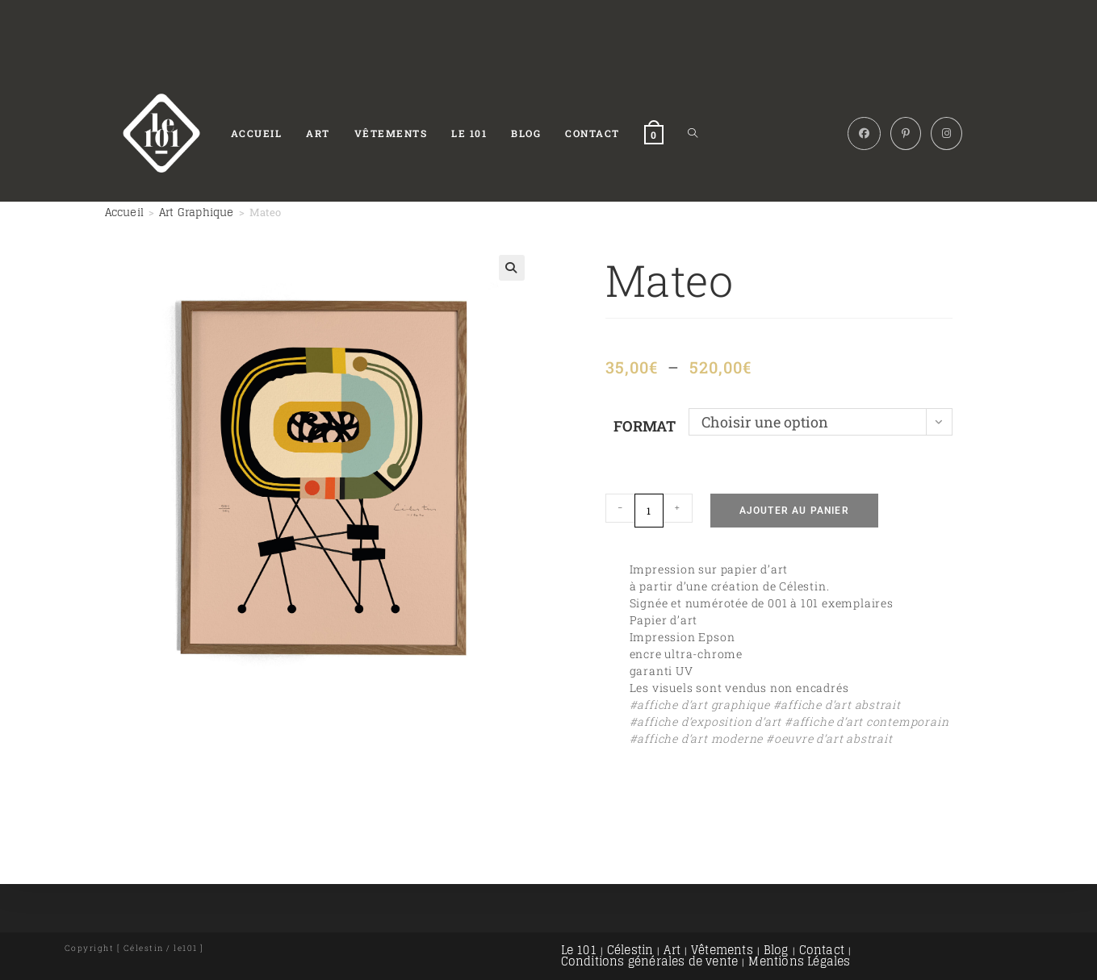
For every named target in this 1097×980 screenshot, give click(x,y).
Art (672, 950)
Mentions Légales (799, 961)
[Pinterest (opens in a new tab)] (905, 133)
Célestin (630, 950)
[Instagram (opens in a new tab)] (946, 133)
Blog (776, 950)
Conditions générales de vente (650, 961)
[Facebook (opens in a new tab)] (864, 133)
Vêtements (722, 950)
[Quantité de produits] (649, 511)
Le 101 (579, 950)
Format (644, 426)
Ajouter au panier (794, 510)
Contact (821, 950)
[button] (512, 268)
